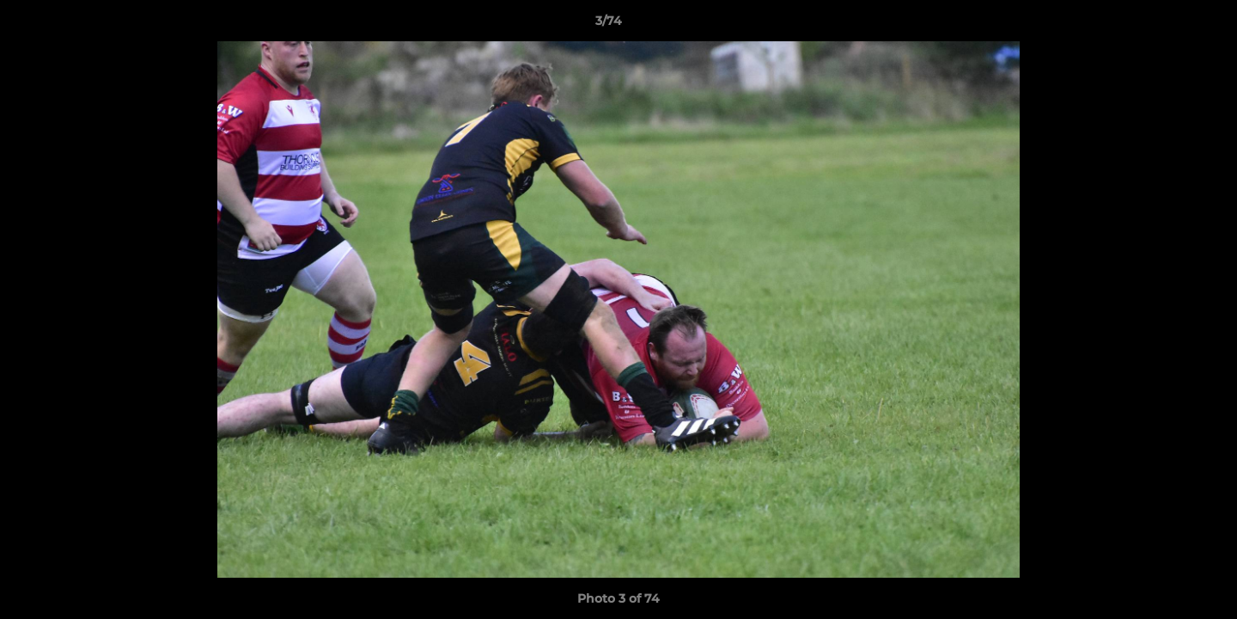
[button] (1165, 25)
